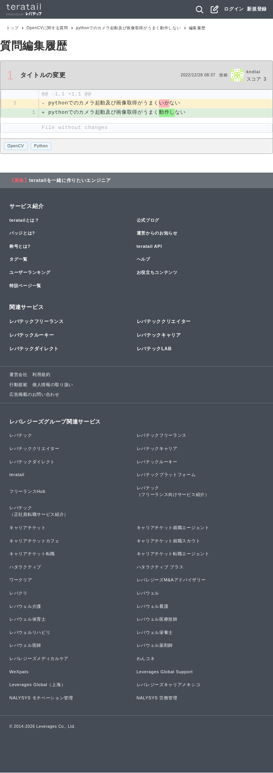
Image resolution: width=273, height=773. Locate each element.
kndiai (254, 71)
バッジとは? (22, 233)
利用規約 (41, 374)
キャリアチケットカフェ (34, 540)
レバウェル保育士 (27, 619)
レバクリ (18, 593)
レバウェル (148, 593)
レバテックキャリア (159, 335)
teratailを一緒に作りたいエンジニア (70, 180)
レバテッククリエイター (164, 321)
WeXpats (18, 671)
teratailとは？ (24, 220)
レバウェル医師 (25, 645)
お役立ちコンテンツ (157, 272)
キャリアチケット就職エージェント (173, 528)
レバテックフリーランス (36, 321)
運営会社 (18, 374)
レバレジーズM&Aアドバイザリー (171, 580)
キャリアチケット (27, 528)
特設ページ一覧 (25, 285)
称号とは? (19, 246)
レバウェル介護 (25, 606)
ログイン (234, 9)
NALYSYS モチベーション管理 (41, 697)
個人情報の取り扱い (52, 384)
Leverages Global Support (165, 671)
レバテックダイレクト (34, 349)
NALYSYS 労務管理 (157, 697)
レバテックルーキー (31, 335)
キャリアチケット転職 (32, 554)
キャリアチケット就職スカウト (169, 540)
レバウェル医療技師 (157, 619)
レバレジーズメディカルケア (39, 659)
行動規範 (18, 384)
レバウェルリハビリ (29, 632)
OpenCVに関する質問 (47, 28)
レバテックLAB (154, 349)
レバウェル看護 (153, 606)
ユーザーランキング (29, 272)
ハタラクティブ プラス (160, 567)
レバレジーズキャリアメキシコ (169, 685)
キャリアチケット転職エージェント (173, 554)
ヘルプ (143, 259)
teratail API (149, 246)
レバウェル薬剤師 (155, 645)
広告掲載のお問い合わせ (34, 394)
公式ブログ (148, 220)
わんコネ (146, 659)
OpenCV (15, 146)
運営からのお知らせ (157, 233)
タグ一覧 (18, 259)
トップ (12, 28)
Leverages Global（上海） (37, 685)
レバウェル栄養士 (155, 632)
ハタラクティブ (25, 567)
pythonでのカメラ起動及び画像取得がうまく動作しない (128, 28)
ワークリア (20, 580)
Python (41, 146)
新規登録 (257, 9)
